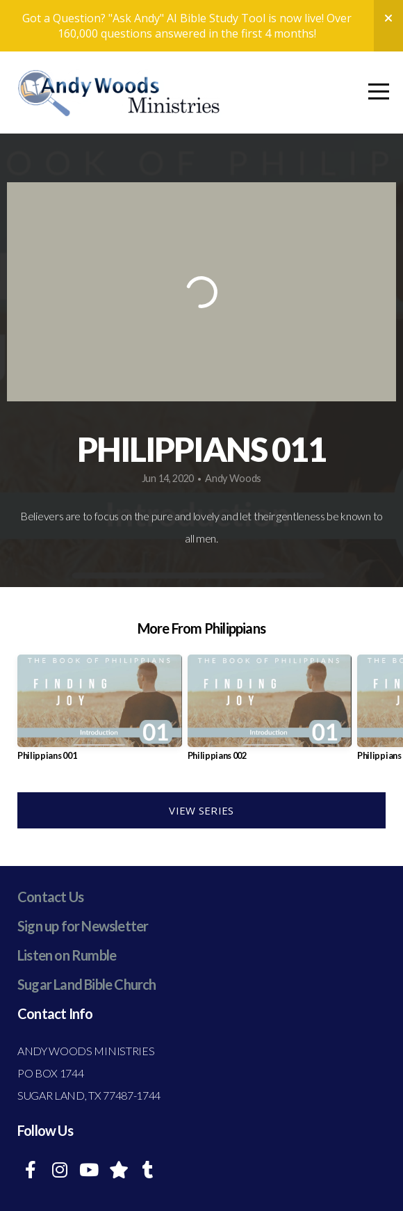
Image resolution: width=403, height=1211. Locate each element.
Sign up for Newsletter (82, 925)
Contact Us (50, 896)
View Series (201, 810)
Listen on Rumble (66, 955)
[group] (99, 713)
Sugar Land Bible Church (86, 984)
